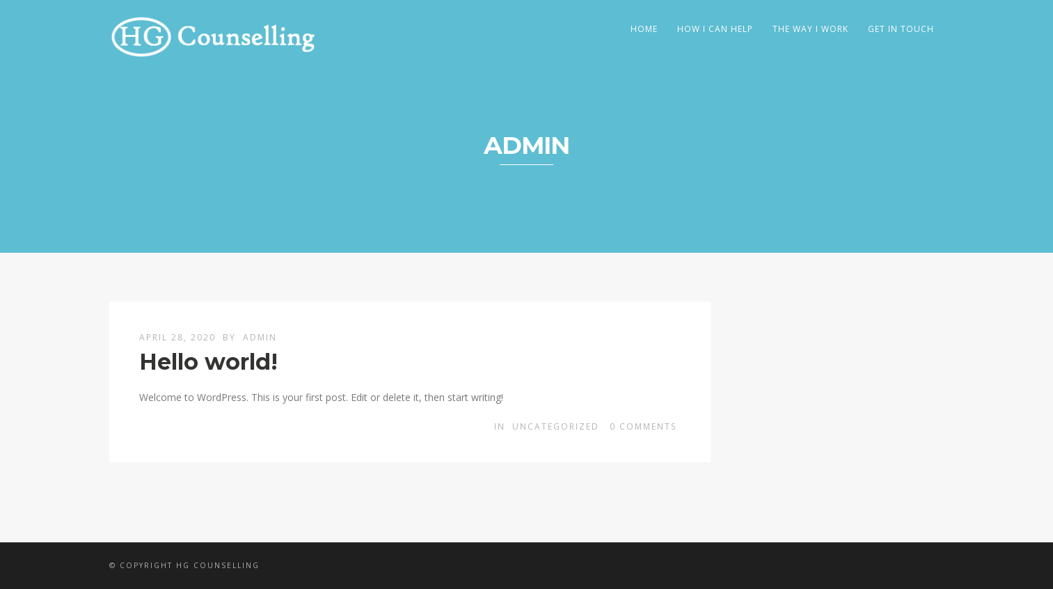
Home (644, 29)
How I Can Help (715, 29)
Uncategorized (555, 426)
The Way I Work (810, 29)
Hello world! (208, 361)
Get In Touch (901, 29)
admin (260, 337)
